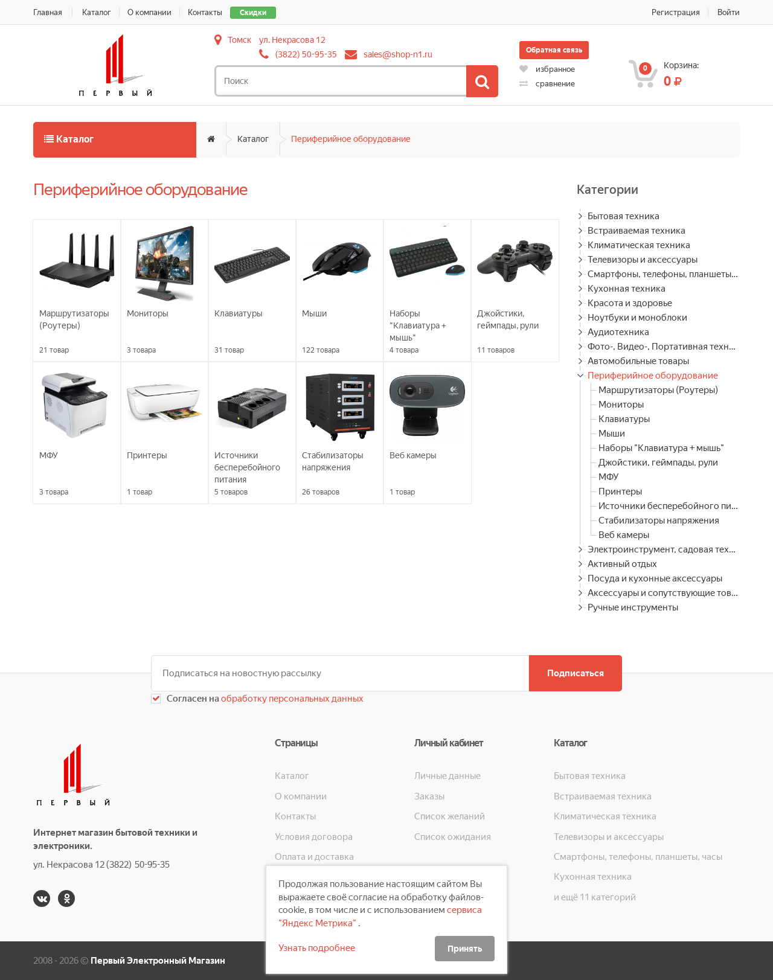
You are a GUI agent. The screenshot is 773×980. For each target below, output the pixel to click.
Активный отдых (622, 564)
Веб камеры (623, 535)
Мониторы (621, 404)
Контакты (205, 12)
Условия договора (314, 836)
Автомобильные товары (638, 361)
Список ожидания (452, 836)
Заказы (429, 796)
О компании (149, 12)
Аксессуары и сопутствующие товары (664, 593)
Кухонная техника (627, 288)
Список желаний (449, 816)
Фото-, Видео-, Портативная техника (664, 346)
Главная (47, 12)
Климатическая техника (639, 245)
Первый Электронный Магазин (158, 960)
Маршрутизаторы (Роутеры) (658, 390)
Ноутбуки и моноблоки (637, 317)
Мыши (611, 433)
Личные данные (447, 775)
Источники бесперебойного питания (669, 506)
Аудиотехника (618, 332)
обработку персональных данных (291, 698)
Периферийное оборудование (351, 139)
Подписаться (575, 673)
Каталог (96, 12)
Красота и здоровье (630, 303)
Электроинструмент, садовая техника (664, 549)
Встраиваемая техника (636, 230)
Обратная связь (554, 50)
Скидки (253, 12)
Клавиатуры (624, 419)
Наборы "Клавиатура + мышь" (661, 448)
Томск (239, 40)
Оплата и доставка (314, 856)
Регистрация (676, 12)
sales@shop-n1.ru (398, 54)
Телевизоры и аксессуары (643, 259)
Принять (464, 948)
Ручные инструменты (633, 607)
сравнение (547, 83)
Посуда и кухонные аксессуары (655, 578)
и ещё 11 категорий (595, 897)
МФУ (608, 477)
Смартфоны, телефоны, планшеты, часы (664, 274)
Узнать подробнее (316, 948)
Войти (728, 12)
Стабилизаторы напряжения (658, 520)
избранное (547, 69)
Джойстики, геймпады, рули (658, 462)
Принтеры (620, 491)
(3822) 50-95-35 (306, 54)
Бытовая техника (623, 216)
